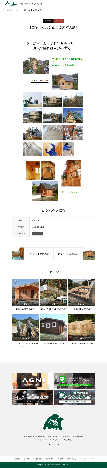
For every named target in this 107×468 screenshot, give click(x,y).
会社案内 (60, 459)
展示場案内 (50, 459)
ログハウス (48, 21)
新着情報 (17, 459)
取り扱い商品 (37, 459)
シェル (37, 234)
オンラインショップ (86, 459)
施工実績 (26, 459)
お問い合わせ (71, 459)
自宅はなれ (59, 21)
